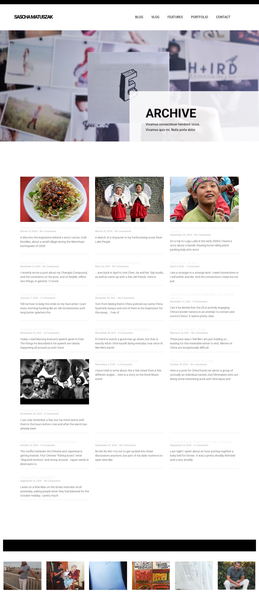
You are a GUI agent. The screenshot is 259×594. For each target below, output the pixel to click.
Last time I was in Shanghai (117, 263)
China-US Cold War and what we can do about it (202, 296)
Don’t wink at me (183, 263)
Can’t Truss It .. (107, 442)
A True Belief (105, 294)
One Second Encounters (39, 410)
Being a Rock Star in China (116, 361)
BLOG (139, 17)
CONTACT (223, 17)
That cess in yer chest (37, 294)
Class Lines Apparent (37, 477)
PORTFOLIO (199, 17)
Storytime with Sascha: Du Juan (121, 228)
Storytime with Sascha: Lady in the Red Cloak (201, 229)
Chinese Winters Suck (188, 329)
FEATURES (175, 17)
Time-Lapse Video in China (192, 361)
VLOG (155, 17)
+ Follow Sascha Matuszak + (129, 545)
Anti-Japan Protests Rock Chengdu (48, 442)
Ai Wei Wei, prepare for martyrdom (123, 329)
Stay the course (32, 263)
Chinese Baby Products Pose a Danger (201, 442)
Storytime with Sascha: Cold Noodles (50, 228)
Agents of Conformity (37, 329)
